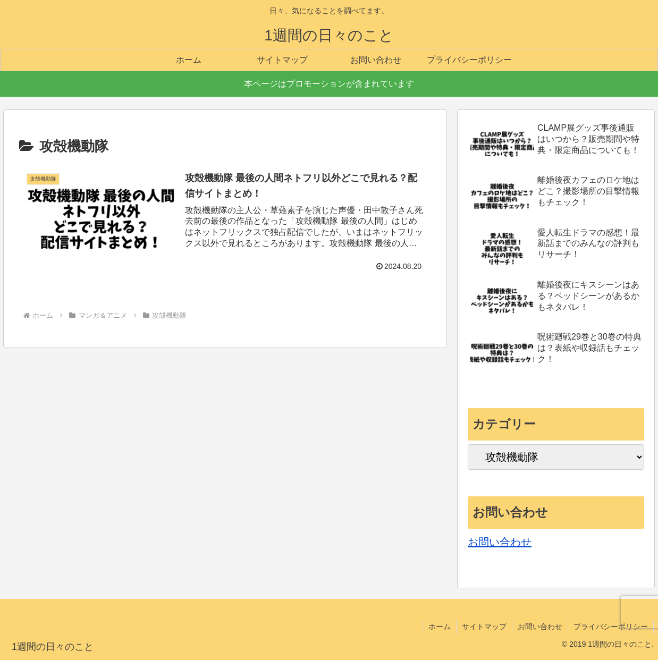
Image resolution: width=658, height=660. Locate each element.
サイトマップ (484, 626)
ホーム (439, 626)
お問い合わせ (500, 542)
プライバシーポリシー (610, 626)
